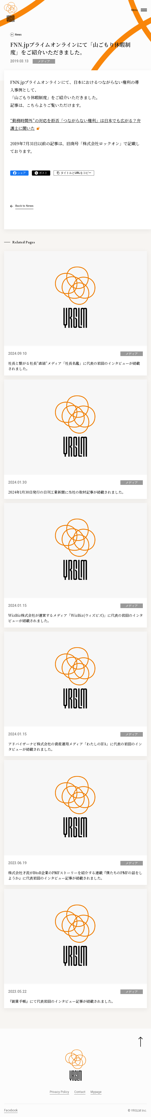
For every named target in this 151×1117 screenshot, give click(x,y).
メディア (44, 61)
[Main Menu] (139, 12)
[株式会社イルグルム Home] (10, 12)
